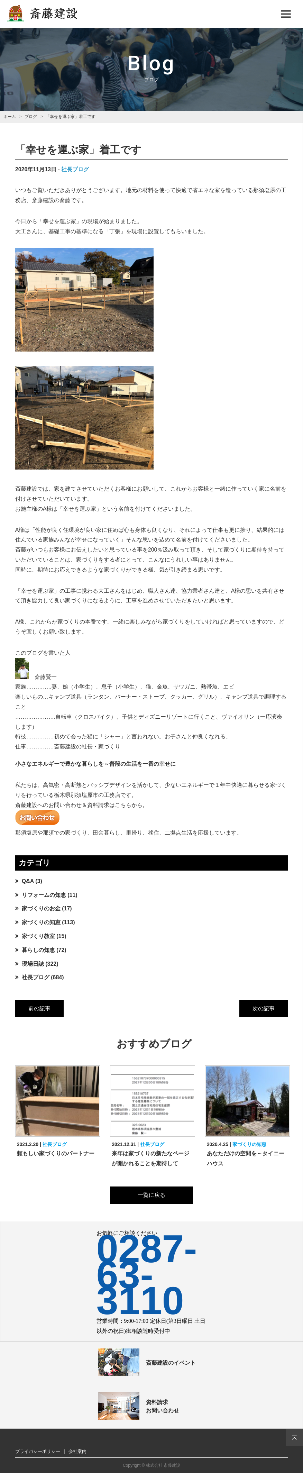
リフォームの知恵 (44, 895)
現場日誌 (33, 964)
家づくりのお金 (41, 908)
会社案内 (77, 1451)
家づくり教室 (38, 936)
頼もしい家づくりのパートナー (55, 1153)
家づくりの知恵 (41, 922)
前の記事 (39, 1008)
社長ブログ (75, 169)
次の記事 (263, 1008)
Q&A (28, 881)
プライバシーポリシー (37, 1451)
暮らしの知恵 (38, 950)
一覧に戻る (151, 1195)
